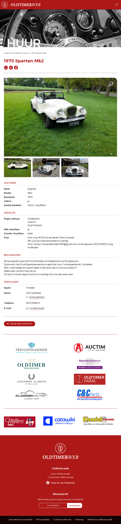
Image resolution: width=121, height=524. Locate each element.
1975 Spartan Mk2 (38, 53)
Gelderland (33, 218)
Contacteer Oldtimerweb (60, 477)
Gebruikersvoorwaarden (20, 519)
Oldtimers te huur (22, 53)
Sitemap (79, 519)
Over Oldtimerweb (60, 473)
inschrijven (75, 505)
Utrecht (32, 222)
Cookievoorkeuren (62, 519)
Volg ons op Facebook (63, 482)
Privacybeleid (42, 519)
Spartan (32, 188)
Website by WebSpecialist (99, 519)
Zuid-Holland (35, 225)
